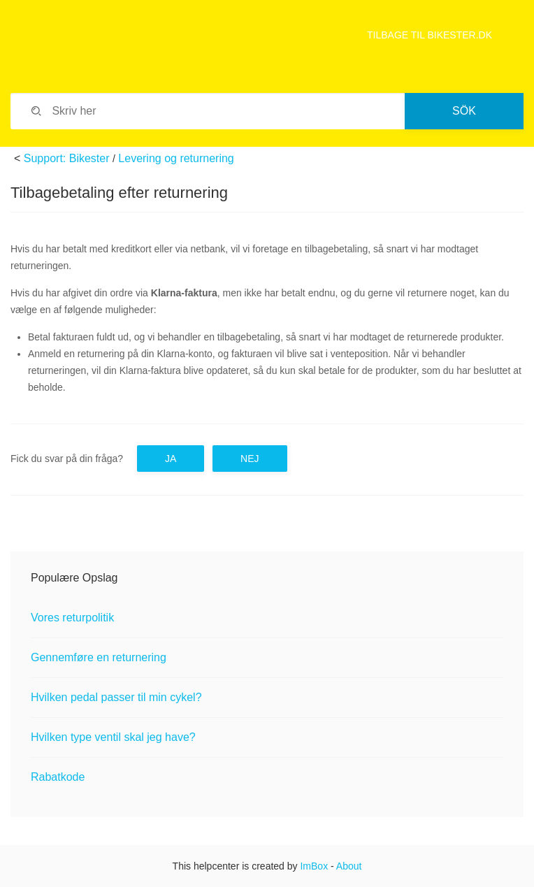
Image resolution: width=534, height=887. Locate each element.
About (349, 866)
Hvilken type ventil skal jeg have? (113, 737)
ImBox (314, 866)
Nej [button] (249, 458)
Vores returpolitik (72, 617)
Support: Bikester (67, 158)
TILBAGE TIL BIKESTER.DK (429, 35)
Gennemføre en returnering (98, 657)
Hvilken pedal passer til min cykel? (116, 697)
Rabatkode (58, 777)
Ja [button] (170, 458)
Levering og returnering (175, 158)
